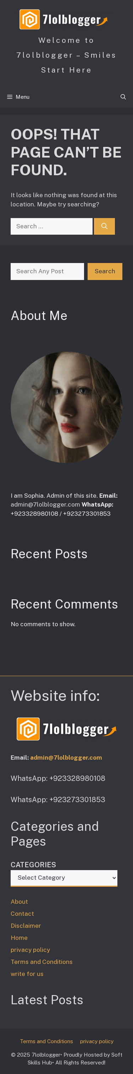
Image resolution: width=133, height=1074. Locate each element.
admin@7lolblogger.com (45, 504)
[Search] (104, 226)
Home (19, 937)
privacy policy (30, 949)
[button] (123, 97)
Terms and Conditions (42, 961)
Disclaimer (26, 925)
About (19, 901)
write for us (27, 973)
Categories (33, 865)
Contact (22, 913)
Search (105, 271)
